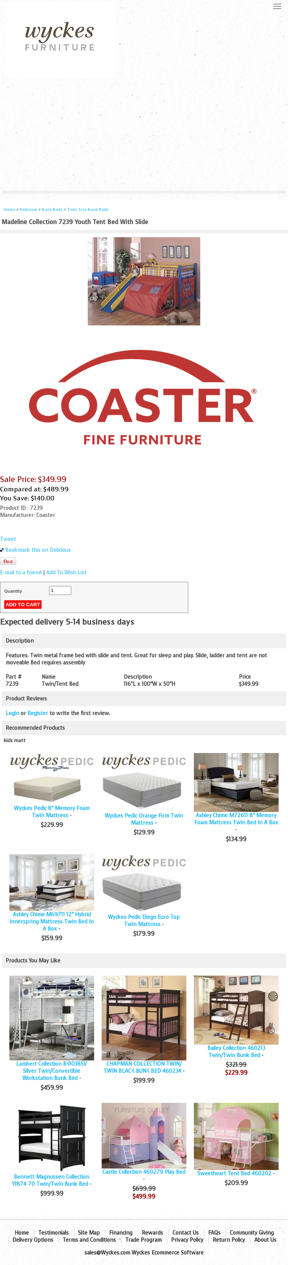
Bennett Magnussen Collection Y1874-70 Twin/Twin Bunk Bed (51, 1180)
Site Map (89, 1232)
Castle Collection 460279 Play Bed (143, 1172)
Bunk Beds (52, 209)
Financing (120, 1232)
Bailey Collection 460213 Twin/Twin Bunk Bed (236, 1052)
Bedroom (29, 209)
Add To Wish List (66, 572)
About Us (265, 1240)
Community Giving (252, 1232)
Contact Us (185, 1232)
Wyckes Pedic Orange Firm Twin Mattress (144, 819)
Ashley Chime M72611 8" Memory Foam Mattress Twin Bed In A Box (236, 819)
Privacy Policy (187, 1240)
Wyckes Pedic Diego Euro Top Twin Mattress (144, 921)
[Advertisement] (144, 134)
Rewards (152, 1232)
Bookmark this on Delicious (38, 550)
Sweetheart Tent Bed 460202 (234, 1173)
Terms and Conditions (89, 1240)
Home (9, 209)
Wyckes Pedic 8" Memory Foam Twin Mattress (52, 812)
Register (37, 713)
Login (12, 713)
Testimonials (53, 1232)
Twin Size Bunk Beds (88, 209)
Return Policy (229, 1240)
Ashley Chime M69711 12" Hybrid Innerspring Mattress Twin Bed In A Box (51, 921)
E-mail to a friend (21, 572)
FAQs (214, 1232)
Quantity (13, 591)
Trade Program (143, 1240)
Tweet (8, 539)
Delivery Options (32, 1240)
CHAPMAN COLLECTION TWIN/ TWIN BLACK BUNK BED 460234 (143, 1067)
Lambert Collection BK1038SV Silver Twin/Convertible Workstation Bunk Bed (51, 1071)
